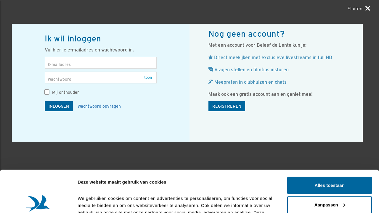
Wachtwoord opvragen (99, 106)
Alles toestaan (329, 143)
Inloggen (59, 106)
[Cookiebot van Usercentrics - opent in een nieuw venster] (38, 201)
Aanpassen (329, 162)
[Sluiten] (359, 8)
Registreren (226, 106)
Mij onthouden (62, 92)
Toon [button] (148, 77)
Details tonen (92, 201)
